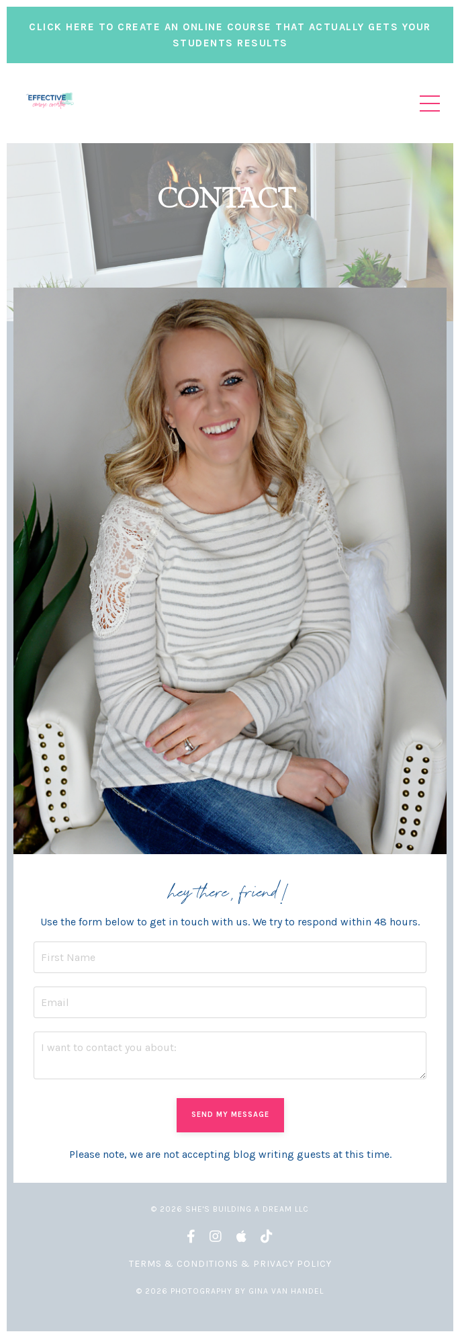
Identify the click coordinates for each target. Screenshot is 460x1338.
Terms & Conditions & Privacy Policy (230, 1263)
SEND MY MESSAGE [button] (230, 1114)
